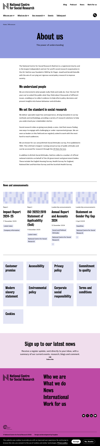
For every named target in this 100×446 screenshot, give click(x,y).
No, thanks (89, 442)
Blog (65, 5)
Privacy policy (62, 443)
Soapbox (55, 434)
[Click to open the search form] (95, 15)
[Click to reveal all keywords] (53, 244)
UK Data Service (59, 149)
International (56, 397)
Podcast (73, 5)
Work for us (92, 5)
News (82, 5)
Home (5, 24)
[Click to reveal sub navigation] (13, 15)
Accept (76, 442)
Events (50, 15)
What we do (22, 15)
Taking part (61, 15)
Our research (37, 15)
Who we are (7, 15)
